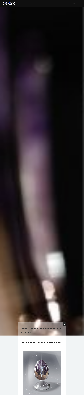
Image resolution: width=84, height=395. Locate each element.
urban (22, 325)
